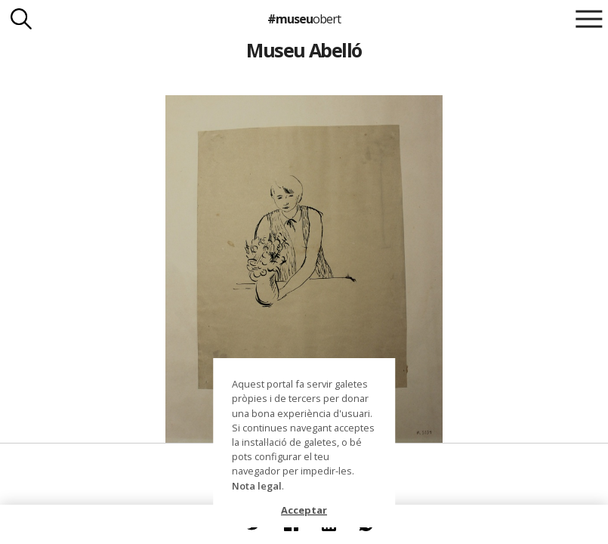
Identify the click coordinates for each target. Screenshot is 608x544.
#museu (304, 19)
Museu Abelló (304, 50)
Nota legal (257, 486)
